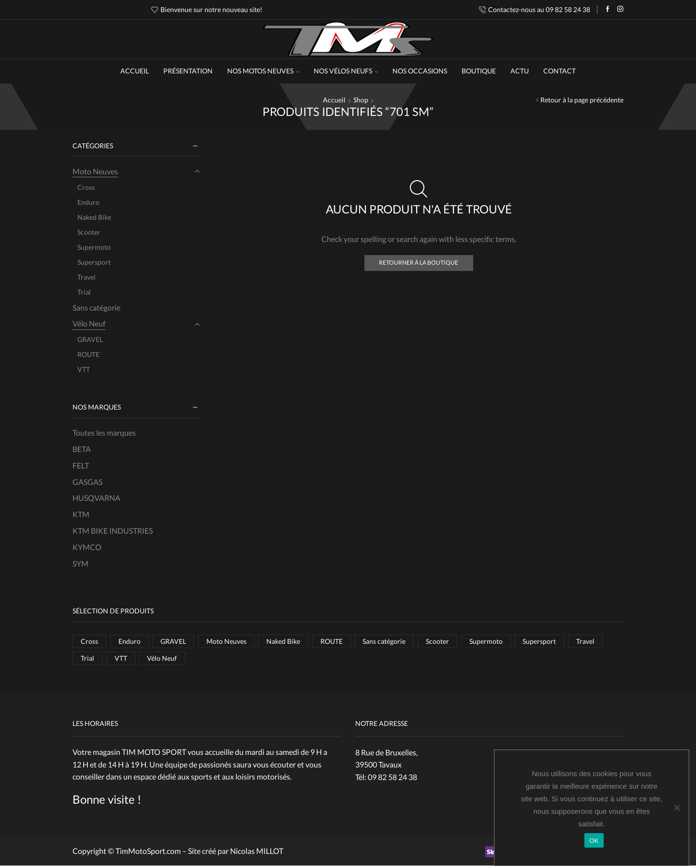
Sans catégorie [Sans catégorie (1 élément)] (384, 641)
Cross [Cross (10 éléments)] (89, 641)
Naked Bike (94, 217)
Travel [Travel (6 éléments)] (585, 641)
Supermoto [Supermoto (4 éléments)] (486, 641)
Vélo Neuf (88, 323)
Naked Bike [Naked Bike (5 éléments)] (283, 641)
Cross (86, 187)
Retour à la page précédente (582, 100)
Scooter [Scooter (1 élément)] (437, 641)
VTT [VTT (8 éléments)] (121, 658)
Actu (519, 71)
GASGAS (87, 481)
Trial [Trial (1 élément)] (87, 658)
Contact (559, 71)
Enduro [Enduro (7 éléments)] (129, 641)
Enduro (88, 202)
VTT (83, 369)
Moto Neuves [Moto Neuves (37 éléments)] (226, 641)
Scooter (89, 232)
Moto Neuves (95, 171)
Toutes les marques (104, 432)
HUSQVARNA (96, 497)
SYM (80, 563)
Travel (86, 277)
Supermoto (94, 247)
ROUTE (88, 354)
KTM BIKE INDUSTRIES (112, 530)
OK (593, 840)
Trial (84, 292)
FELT (80, 465)
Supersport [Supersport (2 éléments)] (539, 641)
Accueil (134, 71)
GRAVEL (90, 339)
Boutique (479, 71)
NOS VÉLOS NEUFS (346, 71)
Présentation (188, 71)
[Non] (677, 807)
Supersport (94, 262)
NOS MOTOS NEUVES (263, 71)
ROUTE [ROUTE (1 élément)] (331, 641)
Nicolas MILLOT (256, 851)
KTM (80, 514)
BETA (81, 449)
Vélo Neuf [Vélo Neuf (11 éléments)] (162, 658)
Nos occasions (419, 71)
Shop (360, 100)
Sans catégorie (96, 307)
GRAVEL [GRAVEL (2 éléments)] (173, 641)
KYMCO (87, 547)
